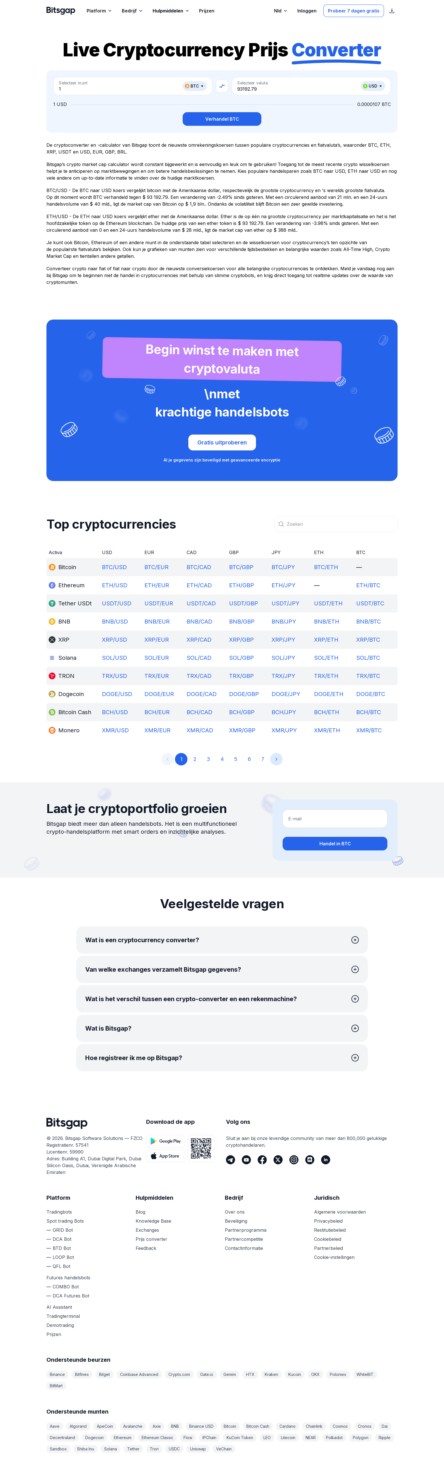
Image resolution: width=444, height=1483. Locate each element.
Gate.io (206, 1374)
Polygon (360, 1437)
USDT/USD (116, 603)
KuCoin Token (240, 1437)
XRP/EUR (156, 639)
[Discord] (309, 1159)
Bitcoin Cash (257, 1426)
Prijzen (53, 1334)
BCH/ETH (326, 712)
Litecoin (288, 1437)
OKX (315, 1374)
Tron (154, 1448)
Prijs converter (151, 1239)
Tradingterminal (63, 1316)
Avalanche (132, 1426)
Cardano (287, 1426)
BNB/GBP (242, 621)
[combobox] (336, 524)
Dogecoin (94, 1437)
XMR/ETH (327, 730)
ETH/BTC (368, 585)
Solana (110, 1448)
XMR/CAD (200, 730)
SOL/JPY (283, 657)
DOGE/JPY (286, 694)
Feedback (146, 1248)
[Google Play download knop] (165, 1141)
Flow (187, 1437)
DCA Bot (62, 1239)
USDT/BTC (370, 603)
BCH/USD (115, 712)
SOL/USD (114, 657)
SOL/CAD (199, 657)
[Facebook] (262, 1159)
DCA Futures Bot (71, 1296)
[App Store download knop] (165, 1156)
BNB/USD (115, 621)
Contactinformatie (244, 1248)
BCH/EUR (157, 712)
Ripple (384, 1437)
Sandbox (58, 1448)
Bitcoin (230, 1426)
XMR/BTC (369, 730)
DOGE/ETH (328, 694)
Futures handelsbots (68, 1277)
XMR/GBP (242, 730)
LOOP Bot (63, 1257)
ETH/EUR (156, 585)
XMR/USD (115, 730)
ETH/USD (114, 585)
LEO (267, 1437)
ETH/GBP (241, 585)
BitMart (56, 1385)
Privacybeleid (328, 1221)
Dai (385, 1426)
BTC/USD (114, 567)
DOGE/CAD (202, 694)
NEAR (311, 1437)
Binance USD (201, 1426)
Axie (157, 1426)
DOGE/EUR (159, 694)
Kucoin (294, 1374)
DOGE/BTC (370, 694)
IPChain (209, 1437)
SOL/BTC (368, 657)
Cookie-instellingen (334, 1257)
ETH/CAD (199, 585)
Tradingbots (59, 1212)
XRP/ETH (326, 639)
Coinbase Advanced (139, 1374)
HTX (250, 1374)
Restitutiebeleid (330, 1230)
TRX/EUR (156, 676)
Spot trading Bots (65, 1221)
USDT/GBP (243, 603)
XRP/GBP (241, 639)
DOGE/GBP (244, 694)
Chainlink (314, 1426)
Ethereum (122, 1437)
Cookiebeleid (327, 1239)
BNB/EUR (157, 621)
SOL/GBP (241, 657)
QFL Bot (61, 1266)
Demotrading (60, 1325)
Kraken (271, 1374)
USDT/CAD (201, 603)
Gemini (229, 1374)
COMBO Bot (66, 1287)
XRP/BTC (368, 639)
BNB (175, 1426)
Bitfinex (82, 1374)
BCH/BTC (368, 712)
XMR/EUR (157, 730)
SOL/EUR (156, 657)
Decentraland (62, 1437)
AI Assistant (59, 1307)
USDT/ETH (328, 603)
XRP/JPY (283, 639)
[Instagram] (293, 1159)
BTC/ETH (326, 567)
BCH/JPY (284, 712)
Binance (57, 1374)
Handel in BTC (335, 843)
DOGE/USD (117, 694)
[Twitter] (278, 1159)
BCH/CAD (199, 712)
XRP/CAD (199, 639)
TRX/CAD (199, 676)
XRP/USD (114, 639)
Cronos (365, 1426)
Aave (54, 1426)
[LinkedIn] (325, 1159)
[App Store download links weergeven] (392, 10)
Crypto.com (179, 1374)
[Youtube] (246, 1159)
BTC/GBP (241, 567)
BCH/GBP (242, 712)
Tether (133, 1448)
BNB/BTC (368, 621)
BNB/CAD (199, 621)
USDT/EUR (158, 603)
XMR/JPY (284, 730)
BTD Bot (62, 1248)
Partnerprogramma (245, 1230)
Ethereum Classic (157, 1437)
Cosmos (340, 1426)
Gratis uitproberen (222, 442)
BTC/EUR (156, 567)
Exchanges (147, 1230)
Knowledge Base (153, 1221)
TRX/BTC (368, 676)
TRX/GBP (241, 676)
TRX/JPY (283, 676)
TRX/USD (114, 676)
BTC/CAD (199, 567)
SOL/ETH (326, 657)
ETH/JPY (284, 585)
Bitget (104, 1374)
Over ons (235, 1212)
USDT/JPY (286, 603)
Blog (140, 1212)
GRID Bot (63, 1230)
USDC (174, 1448)
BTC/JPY (283, 567)
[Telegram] (230, 1159)
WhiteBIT (365, 1374)
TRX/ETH (326, 676)
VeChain (224, 1448)
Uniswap (198, 1448)
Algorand (78, 1426)
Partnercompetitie (244, 1239)
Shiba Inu (85, 1448)
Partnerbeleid (328, 1248)
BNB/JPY (284, 621)
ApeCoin (105, 1426)
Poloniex (338, 1374)
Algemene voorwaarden (340, 1212)
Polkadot (334, 1437)
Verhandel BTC (222, 119)
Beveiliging (236, 1221)
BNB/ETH (326, 621)
